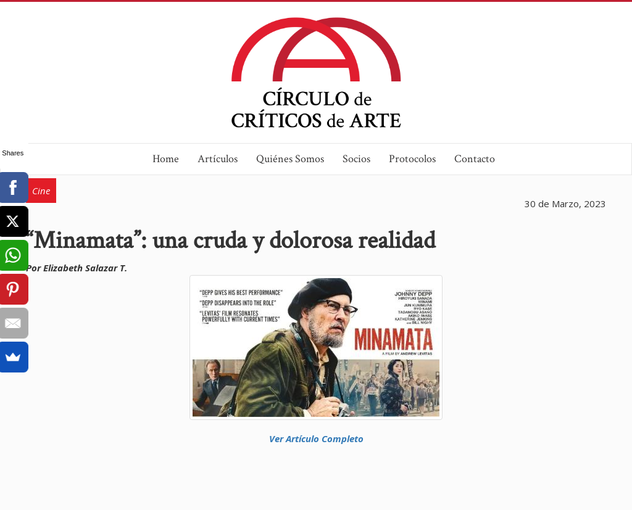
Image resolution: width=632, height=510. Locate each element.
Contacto (474, 159)
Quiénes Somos (290, 159)
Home (165, 159)
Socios (356, 159)
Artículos (218, 159)
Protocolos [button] (412, 159)
